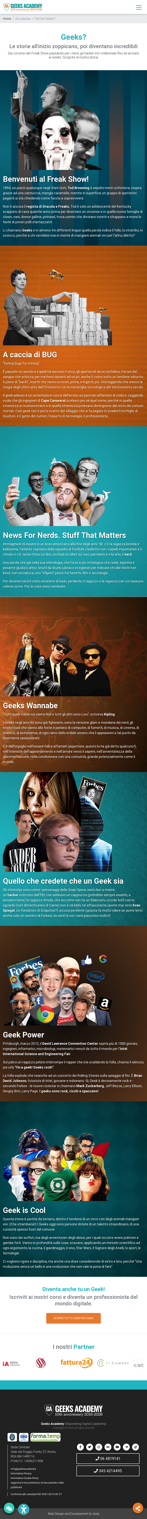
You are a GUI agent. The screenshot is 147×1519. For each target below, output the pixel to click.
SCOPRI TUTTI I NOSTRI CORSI (73, 1318)
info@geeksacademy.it (23, 1468)
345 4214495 (108, 1470)
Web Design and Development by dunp (73, 1514)
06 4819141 (108, 1458)
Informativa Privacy (21, 1473)
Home (7, 19)
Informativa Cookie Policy (24, 1478)
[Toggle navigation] (139, 7)
